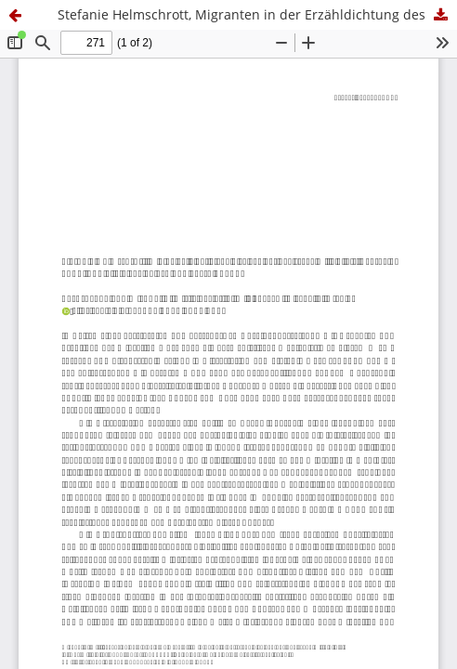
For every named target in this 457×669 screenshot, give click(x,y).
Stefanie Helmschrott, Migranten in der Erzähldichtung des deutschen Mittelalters (257, 14)
